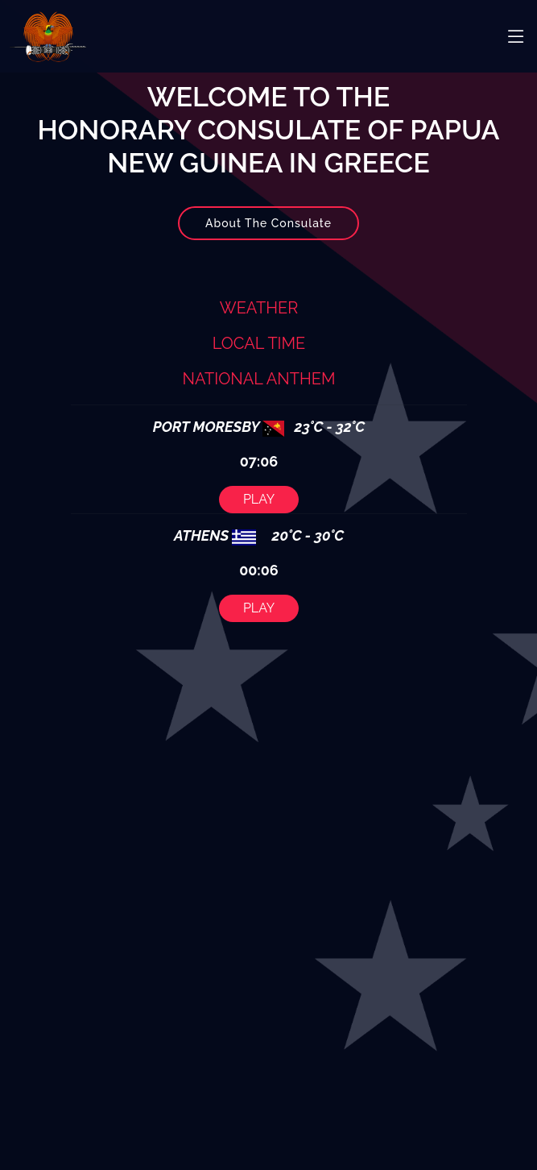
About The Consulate (268, 230)
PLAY (260, 491)
